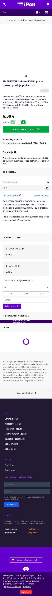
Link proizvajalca (12, 195)
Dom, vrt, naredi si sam (17, 20)
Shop (4, 12)
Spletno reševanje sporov (15, 433)
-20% (41, 293)
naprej (15, 107)
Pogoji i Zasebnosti (12, 586)
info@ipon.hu (33, 533)
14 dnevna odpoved (13, 428)
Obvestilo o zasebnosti (14, 438)
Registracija (9, 470)
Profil (7, 459)
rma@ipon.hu (33, 529)
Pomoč (8, 515)
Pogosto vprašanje (12, 423)
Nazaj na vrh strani (26, 393)
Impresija (27, 586)
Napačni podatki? (41, 195)
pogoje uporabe (29, 497)
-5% (10, 293)
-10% (26, 293)
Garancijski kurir (11, 418)
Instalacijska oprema (36, 20)
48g (47, 188)
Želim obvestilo (12, 306)
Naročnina (11, 504)
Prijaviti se (9, 465)
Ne (48, 182)
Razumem (26, 592)
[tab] (26, 76)
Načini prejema (11, 443)
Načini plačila (10, 448)
